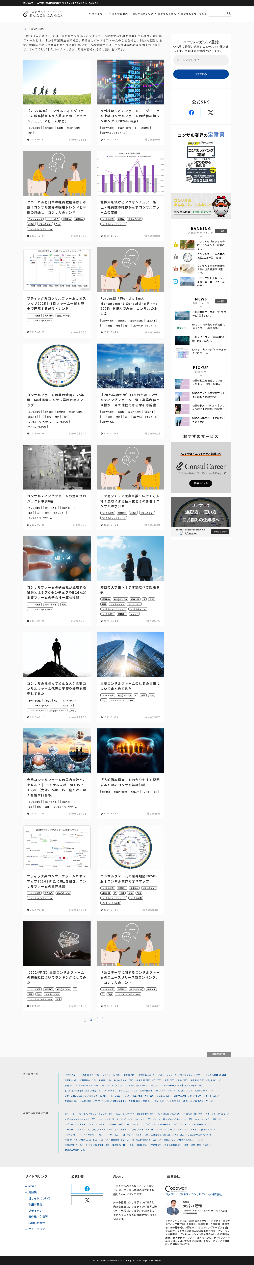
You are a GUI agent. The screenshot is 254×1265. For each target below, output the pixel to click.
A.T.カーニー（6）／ (74, 1113)
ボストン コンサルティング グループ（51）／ (196, 1129)
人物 (72, 710)
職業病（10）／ (131, 1075)
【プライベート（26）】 (76, 1075)
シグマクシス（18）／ (143, 1124)
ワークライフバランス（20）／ (119, 1090)
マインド (134, 614)
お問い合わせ (36, 1223)
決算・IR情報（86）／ (140, 1144)
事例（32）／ (71, 1085)
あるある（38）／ (165, 1095)
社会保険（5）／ (175, 1100)
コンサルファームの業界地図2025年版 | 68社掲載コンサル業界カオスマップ (55, 399)
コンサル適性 (108, 614)
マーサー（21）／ (114, 1134)
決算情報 (145, 127)
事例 (47, 512)
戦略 (118, 325)
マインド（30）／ (103, 1100)
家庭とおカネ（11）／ (149, 1075)
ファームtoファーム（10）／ (175, 1090)
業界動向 (67, 219)
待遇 (58, 999)
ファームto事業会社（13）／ (147, 1090)
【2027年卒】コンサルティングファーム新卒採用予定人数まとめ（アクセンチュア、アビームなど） (56, 115)
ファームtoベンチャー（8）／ (203, 1090)
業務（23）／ (171, 1080)
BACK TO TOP (219, 1054)
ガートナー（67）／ (185, 1119)
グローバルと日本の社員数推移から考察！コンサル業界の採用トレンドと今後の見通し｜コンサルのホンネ (56, 207)
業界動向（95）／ (73, 1080)
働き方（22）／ (94, 1075)
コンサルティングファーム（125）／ (139, 1085)
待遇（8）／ (98, 1090)
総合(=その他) (73, 127)
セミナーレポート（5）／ (207, 1095)
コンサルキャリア (142, 13)
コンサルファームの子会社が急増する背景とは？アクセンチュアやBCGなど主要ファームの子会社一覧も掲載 (57, 592)
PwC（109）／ (165, 1113)
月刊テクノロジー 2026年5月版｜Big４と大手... (208, 338)
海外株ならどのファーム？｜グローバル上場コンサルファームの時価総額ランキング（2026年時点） (130, 115)
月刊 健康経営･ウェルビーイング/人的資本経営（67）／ (132, 1139)
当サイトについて (39, 1198)
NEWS (32, 1186)
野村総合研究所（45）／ (76, 1150)
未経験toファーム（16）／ (98, 1095)
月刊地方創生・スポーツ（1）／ (80, 1144)
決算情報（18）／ (199, 1080)
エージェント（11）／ (121, 1095)
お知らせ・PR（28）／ (194, 1113)
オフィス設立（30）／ (165, 1119)
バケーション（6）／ (170, 1075)
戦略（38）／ (183, 1080)
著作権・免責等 (38, 1217)
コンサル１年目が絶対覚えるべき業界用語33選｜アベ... (211, 269)
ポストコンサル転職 (37, 426)
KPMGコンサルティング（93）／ (99, 1113)
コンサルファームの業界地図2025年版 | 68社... (211, 255)
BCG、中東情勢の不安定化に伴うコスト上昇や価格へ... (208, 326)
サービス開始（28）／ (121, 1124)
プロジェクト (59, 512)
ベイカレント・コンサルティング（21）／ (119, 1129)
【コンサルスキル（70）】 (144, 1095)
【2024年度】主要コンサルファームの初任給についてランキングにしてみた (56, 977)
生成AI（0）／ (158, 1144)
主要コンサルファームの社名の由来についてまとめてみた (130, 686)
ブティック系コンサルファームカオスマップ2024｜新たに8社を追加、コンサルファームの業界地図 (56, 881)
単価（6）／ (189, 1100)
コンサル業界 (120, 13)
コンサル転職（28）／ (194, 1085)
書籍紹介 (122, 614)
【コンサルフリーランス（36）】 (127, 1100)
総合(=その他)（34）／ (125, 1080)
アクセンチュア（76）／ (217, 1113)
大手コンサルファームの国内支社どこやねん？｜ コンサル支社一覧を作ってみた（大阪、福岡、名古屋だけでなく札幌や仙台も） (56, 787)
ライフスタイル (35, 219)
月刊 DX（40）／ (73, 1139)
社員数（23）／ (106, 1080)
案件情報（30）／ (104, 1144)
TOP (25, 28)
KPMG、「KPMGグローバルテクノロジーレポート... (209, 351)
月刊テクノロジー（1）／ (191, 1139)
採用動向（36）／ (90, 1080)
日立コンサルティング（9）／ (202, 1134)
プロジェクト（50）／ (112, 1085)
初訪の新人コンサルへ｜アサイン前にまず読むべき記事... (208, 407)
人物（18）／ (88, 1100)
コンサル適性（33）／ (184, 1095)
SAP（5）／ (178, 1113)
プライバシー (36, 1211)
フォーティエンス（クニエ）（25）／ (82, 1129)
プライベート (100, 13)
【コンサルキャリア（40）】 (170, 1085)
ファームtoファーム (37, 710)
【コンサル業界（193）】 (215, 1075)
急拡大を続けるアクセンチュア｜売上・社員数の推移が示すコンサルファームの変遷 (130, 207)
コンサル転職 (62, 421)
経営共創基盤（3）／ (175, 1144)
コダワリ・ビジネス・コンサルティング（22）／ (88, 1124)
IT (136, 127)
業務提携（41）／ (121, 1144)
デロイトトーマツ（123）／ (167, 1124)
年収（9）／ (149, 1100)
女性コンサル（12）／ (113, 1075)
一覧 (221, 231)
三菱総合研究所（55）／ (163, 1134)
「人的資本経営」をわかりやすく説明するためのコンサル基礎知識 (130, 782)
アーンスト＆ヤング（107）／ (140, 1119)
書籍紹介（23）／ (73, 1100)
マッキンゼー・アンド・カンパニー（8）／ (85, 1134)
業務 (110, 325)
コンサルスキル (167, 13)
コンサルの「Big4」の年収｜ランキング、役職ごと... (211, 245)
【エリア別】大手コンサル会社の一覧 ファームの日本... (211, 281)
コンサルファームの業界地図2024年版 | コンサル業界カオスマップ (129, 879)
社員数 (60, 127)
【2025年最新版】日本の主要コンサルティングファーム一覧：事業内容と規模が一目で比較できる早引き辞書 (130, 399)
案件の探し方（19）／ (205, 1100)
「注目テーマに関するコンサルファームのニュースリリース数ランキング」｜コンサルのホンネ (130, 977)
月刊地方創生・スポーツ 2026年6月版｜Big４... (209, 313)
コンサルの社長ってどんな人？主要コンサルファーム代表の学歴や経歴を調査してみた (56, 688)
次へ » (100, 1019)
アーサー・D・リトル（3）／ (112, 1119)
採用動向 (49, 127)
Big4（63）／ (214, 1080)
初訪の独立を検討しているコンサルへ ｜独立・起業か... (208, 382)
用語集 (32, 1192)
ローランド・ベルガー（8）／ (137, 1134)
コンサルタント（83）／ (89, 1085)
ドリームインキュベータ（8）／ (195, 1124)
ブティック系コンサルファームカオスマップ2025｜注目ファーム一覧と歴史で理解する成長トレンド (56, 303)
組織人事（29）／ (145, 1080)
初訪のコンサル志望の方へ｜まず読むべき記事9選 (208, 394)
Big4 (30, 132)
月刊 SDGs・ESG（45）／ (93, 1139)
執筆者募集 (35, 1204)
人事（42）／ (181, 1134)
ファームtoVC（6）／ (75, 1095)
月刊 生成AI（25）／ (169, 1139)
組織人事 (151, 320)
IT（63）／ (159, 1080)
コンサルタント (117, 604)
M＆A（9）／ (121, 1113)
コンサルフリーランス (194, 13)
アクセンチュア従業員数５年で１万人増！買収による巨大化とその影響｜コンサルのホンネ (130, 500)
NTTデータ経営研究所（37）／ (143, 1113)
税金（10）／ (161, 1100)
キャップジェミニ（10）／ (208, 1119)
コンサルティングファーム (113, 132)
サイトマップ (36, 1229)
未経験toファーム (58, 710)
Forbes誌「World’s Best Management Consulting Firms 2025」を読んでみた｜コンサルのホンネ (129, 306)
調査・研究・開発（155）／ (198, 1144)
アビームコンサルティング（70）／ (81, 1119)
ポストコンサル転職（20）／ (78, 1090)
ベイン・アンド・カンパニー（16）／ (157, 1129)
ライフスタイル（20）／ (191, 1075)
